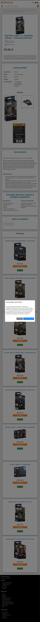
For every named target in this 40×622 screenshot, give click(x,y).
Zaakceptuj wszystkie (28, 318)
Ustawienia (19, 318)
